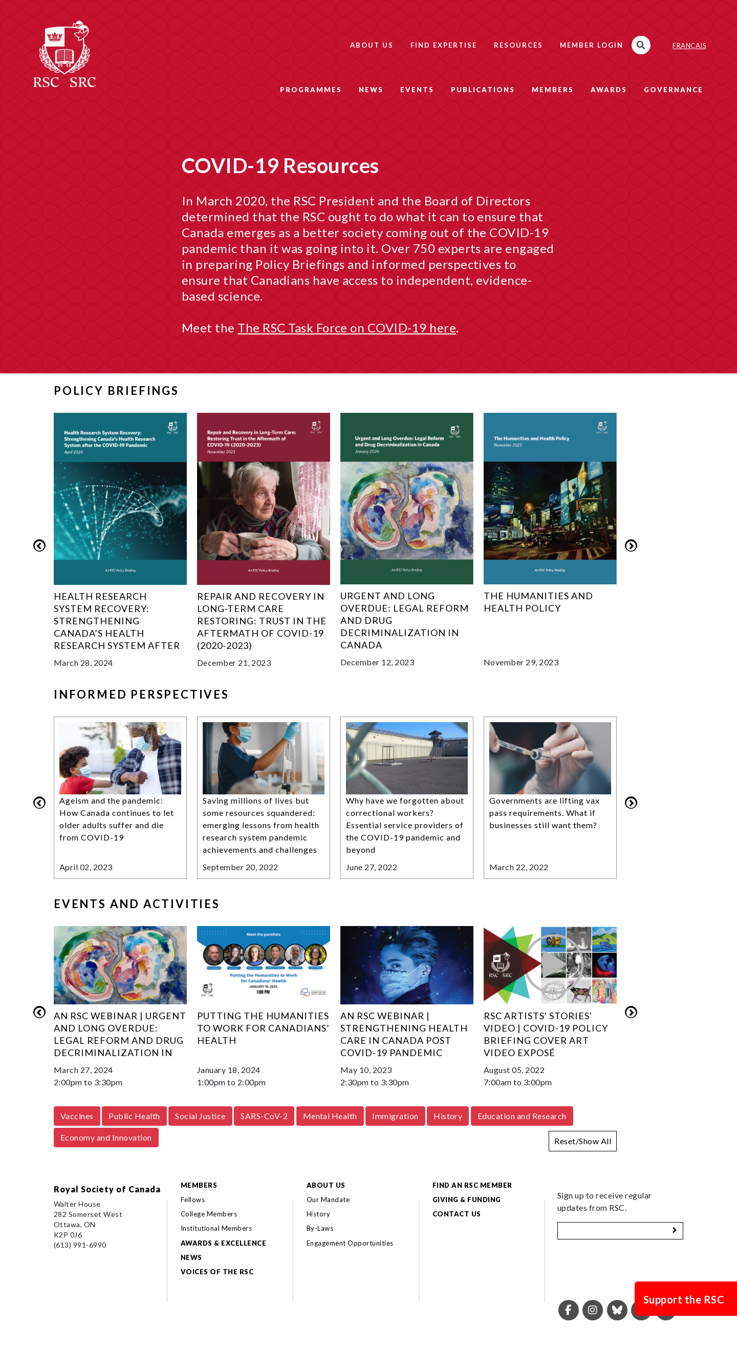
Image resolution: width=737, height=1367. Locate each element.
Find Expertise (443, 45)
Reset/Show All (582, 1141)
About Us (372, 45)
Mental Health (330, 1116)
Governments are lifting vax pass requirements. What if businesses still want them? (544, 812)
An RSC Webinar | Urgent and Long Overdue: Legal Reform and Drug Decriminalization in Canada (120, 1040)
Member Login (591, 45)
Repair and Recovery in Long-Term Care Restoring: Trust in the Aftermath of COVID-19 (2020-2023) (262, 621)
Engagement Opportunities (350, 1243)
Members (553, 90)
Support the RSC (683, 1299)
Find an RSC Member (472, 1185)
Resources (518, 45)
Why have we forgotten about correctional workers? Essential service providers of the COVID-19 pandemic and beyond (405, 824)
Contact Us (456, 1214)
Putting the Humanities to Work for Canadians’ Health (263, 1028)
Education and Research (522, 1116)
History (447, 1116)
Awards (609, 90)
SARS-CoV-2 (264, 1116)
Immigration (395, 1116)
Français (689, 45)
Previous (39, 545)
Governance (673, 90)
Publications (483, 90)
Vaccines (77, 1116)
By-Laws (320, 1228)
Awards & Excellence (223, 1243)
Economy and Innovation (106, 1137)
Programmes (311, 90)
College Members (209, 1214)
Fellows (193, 1199)
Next (631, 545)
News (371, 90)
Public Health (134, 1116)
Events (417, 90)
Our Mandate (328, 1199)
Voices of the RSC (217, 1272)
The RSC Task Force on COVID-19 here (346, 327)
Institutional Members (216, 1228)
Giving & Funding (466, 1199)
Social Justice (200, 1116)
